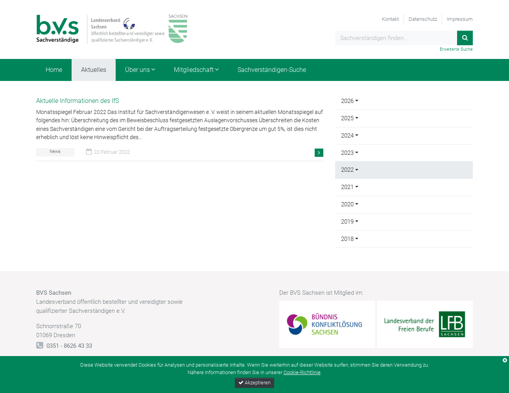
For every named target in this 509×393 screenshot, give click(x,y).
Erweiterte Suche (456, 49)
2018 (347, 238)
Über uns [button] (137, 69)
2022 (347, 169)
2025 (347, 118)
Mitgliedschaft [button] (194, 69)
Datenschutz (423, 19)
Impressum (460, 19)
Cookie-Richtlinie (302, 372)
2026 (347, 101)
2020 (347, 204)
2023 (347, 152)
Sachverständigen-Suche (272, 69)
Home (54, 69)
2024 (347, 135)
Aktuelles (93, 69)
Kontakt (390, 19)
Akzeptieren (254, 383)
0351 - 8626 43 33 (69, 345)
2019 (347, 221)
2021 (347, 187)
